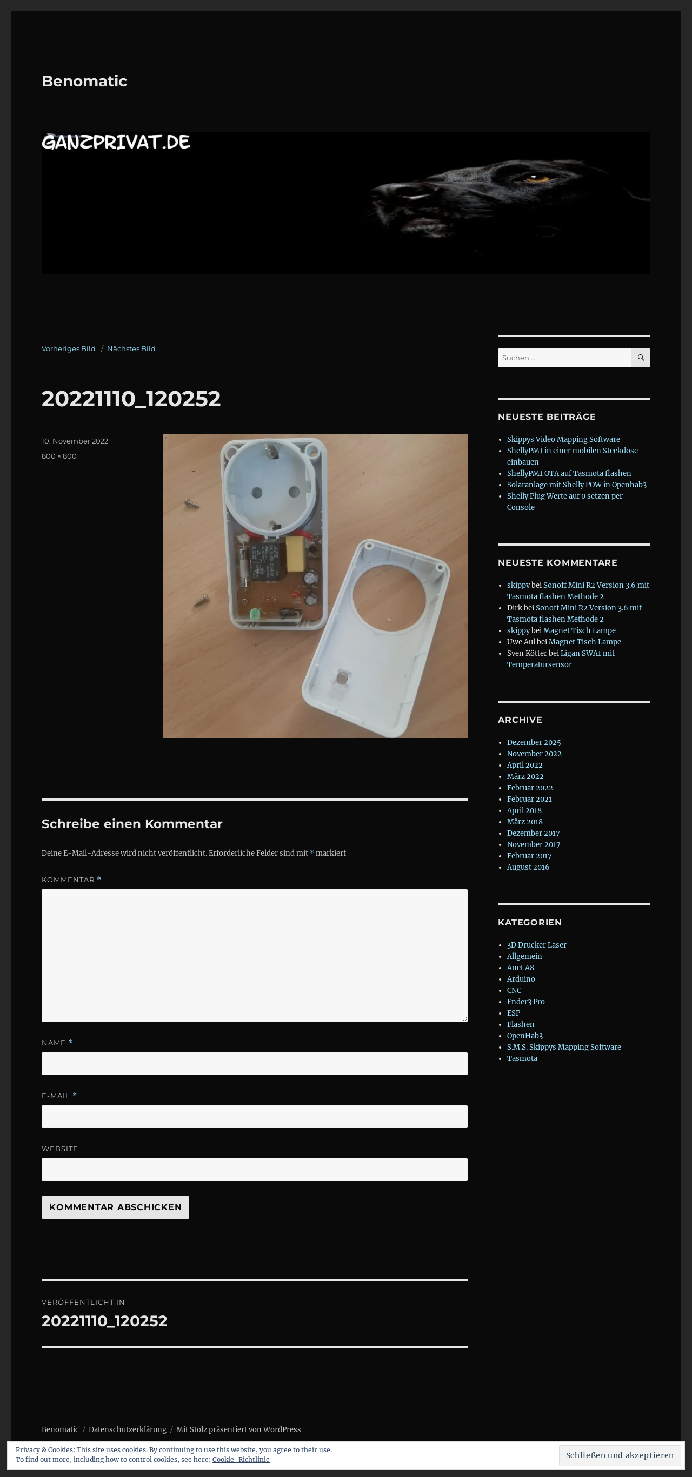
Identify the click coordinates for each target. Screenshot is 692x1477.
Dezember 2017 (533, 833)
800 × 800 (59, 456)
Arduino (521, 979)
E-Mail (59, 1095)
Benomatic (85, 81)
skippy (518, 585)
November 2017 (534, 844)
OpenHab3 (525, 1035)
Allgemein (524, 956)
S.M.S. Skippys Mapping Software (564, 1047)
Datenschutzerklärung (128, 1429)
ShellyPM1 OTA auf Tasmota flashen (569, 473)
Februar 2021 (529, 799)
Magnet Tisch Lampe (579, 630)
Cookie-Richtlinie (241, 1459)
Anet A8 (520, 967)
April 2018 (524, 810)
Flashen (521, 1024)
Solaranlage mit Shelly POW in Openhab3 (577, 484)
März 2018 (525, 822)
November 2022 (534, 753)
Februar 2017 (529, 856)
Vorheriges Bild (69, 348)
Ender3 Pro (526, 1001)
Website (60, 1148)
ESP (513, 1013)
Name (57, 1043)
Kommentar (72, 879)
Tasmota (522, 1058)
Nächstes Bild (131, 348)
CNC (514, 990)
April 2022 (525, 765)
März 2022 (525, 776)
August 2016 (528, 867)
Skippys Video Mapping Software (563, 439)
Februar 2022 (530, 788)
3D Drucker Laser (537, 945)
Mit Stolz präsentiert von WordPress (238, 1429)
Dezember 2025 (534, 742)
